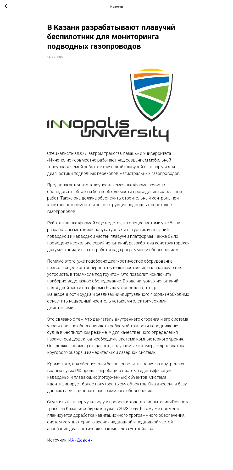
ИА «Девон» (80, 440)
